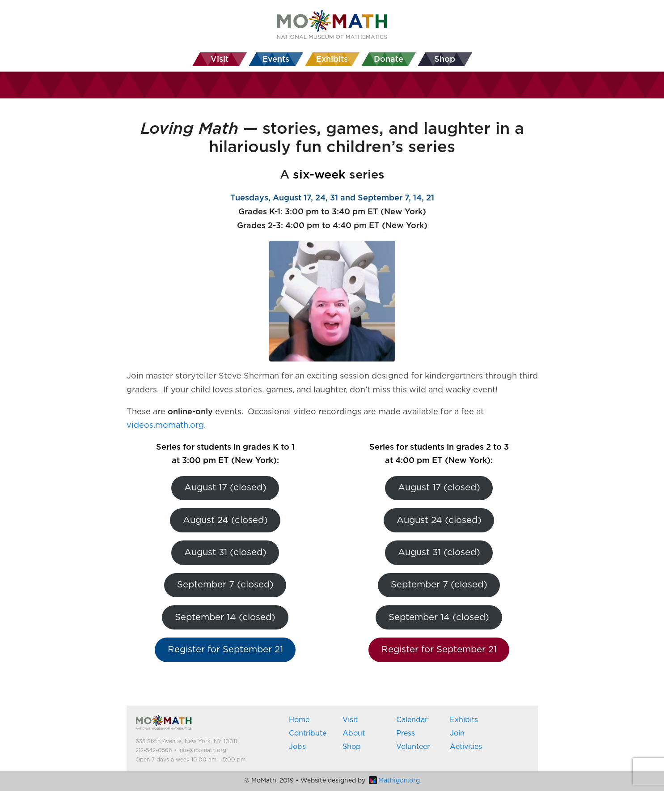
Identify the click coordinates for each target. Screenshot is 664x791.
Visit (350, 719)
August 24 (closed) (225, 520)
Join (457, 733)
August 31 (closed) (225, 552)
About (354, 733)
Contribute (307, 733)
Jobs (297, 746)
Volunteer (413, 746)
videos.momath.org (165, 425)
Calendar (411, 719)
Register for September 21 (225, 649)
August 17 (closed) (225, 487)
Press (405, 733)
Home (299, 719)
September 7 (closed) (225, 584)
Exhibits (464, 719)
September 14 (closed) (225, 617)
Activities (466, 746)
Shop (352, 746)
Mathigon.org (394, 781)
